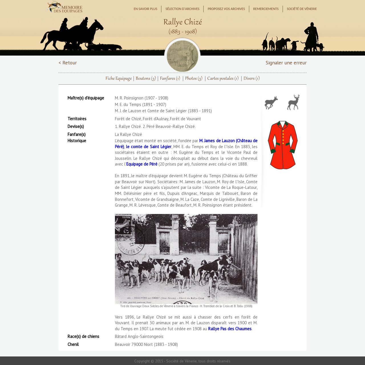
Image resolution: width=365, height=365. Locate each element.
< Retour (67, 62)
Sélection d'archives (182, 9)
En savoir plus (145, 9)
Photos (193, 78)
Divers (252, 78)
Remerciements (266, 9)
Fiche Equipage (119, 78)
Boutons (146, 78)
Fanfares (170, 78)
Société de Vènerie (302, 9)
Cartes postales (223, 78)
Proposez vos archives (226, 9)
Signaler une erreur (286, 62)
